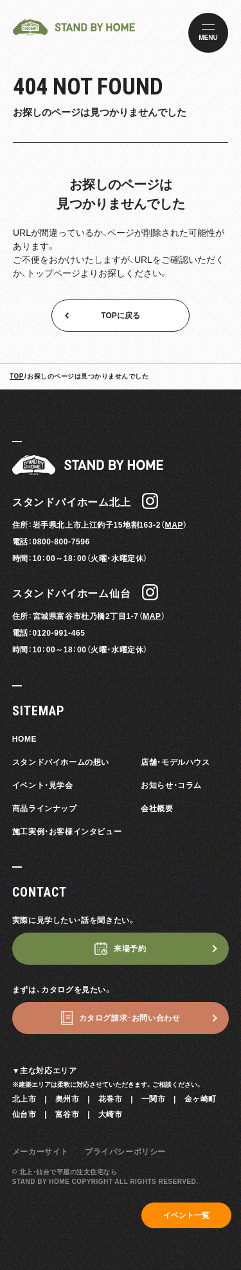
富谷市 (67, 1114)
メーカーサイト (40, 1151)
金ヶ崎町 (200, 1099)
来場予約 (130, 948)
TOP (17, 376)
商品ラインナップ (44, 808)
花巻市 (110, 1099)
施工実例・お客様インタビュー (66, 831)
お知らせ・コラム (171, 785)
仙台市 (24, 1114)
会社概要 (157, 808)
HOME (24, 739)
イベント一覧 (186, 1215)
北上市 (24, 1099)
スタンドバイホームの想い (60, 762)
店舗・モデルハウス (175, 762)
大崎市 (110, 1114)
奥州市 (67, 1099)
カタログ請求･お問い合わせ (130, 1018)
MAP (174, 525)
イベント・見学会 (42, 785)
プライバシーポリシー (125, 1151)
